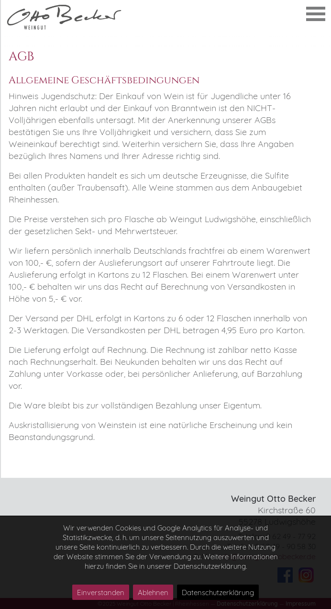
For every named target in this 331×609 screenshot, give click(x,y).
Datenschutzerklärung (218, 592)
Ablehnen (153, 592)
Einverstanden (100, 592)
